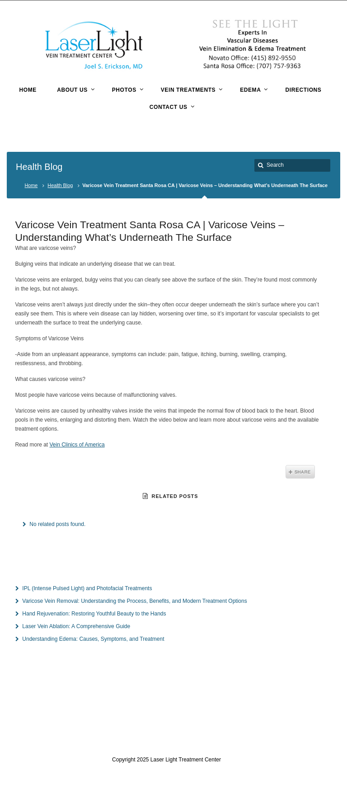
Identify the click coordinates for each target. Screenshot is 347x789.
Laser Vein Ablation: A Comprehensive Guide (76, 626)
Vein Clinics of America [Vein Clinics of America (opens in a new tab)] (77, 444)
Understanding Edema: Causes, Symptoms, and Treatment (93, 639)
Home (31, 185)
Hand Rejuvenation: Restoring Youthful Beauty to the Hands (94, 614)
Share (300, 472)
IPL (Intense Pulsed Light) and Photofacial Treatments (87, 588)
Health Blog (60, 185)
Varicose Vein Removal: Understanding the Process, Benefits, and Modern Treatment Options (134, 601)
